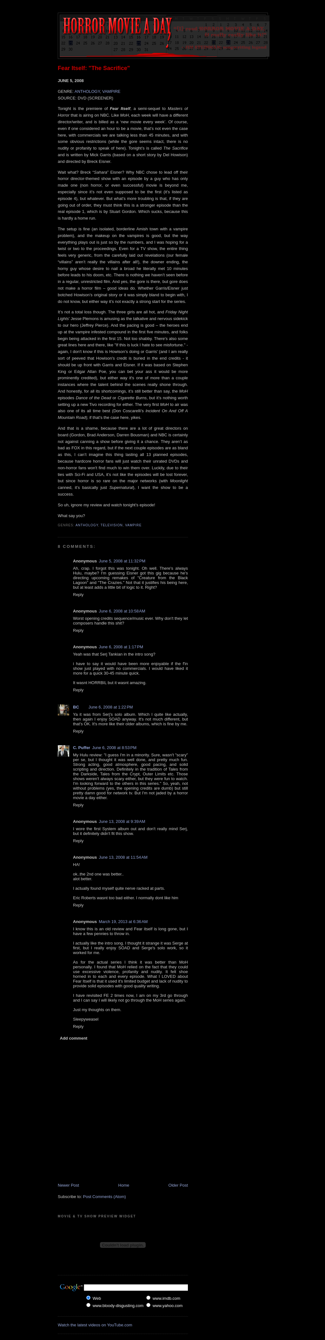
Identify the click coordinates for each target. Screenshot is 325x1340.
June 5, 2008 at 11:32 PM (122, 561)
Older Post (178, 1185)
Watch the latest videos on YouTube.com (95, 1325)
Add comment (74, 1038)
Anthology (87, 525)
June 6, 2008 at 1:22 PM (111, 707)
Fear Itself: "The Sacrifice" (94, 68)
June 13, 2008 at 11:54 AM (123, 857)
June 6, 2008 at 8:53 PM (114, 747)
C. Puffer (81, 747)
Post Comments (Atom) (104, 1196)
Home (123, 1185)
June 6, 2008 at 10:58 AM (122, 611)
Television (112, 525)
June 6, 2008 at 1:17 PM (121, 646)
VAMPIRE (111, 91)
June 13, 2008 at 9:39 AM (122, 821)
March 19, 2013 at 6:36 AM (123, 921)
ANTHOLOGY (87, 91)
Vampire (133, 525)
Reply (78, 594)
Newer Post (68, 1185)
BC (76, 707)
